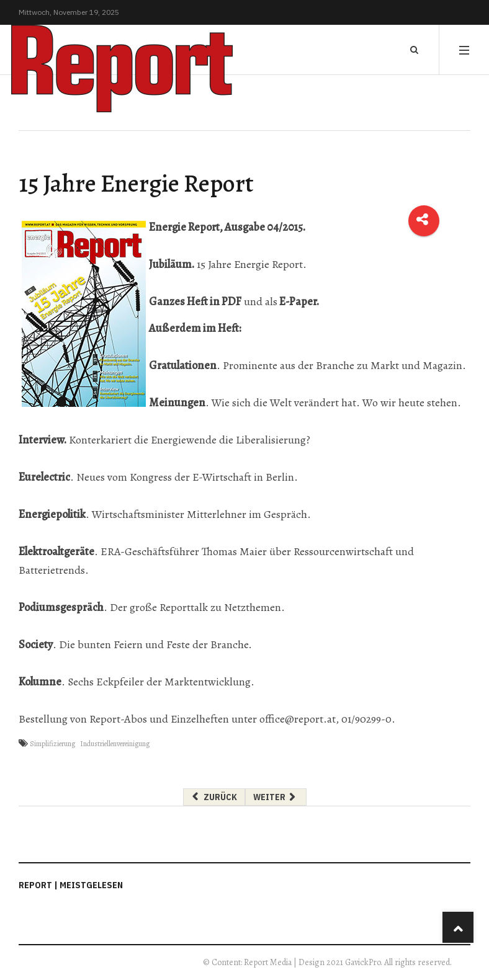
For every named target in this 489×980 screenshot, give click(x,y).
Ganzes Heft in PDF (195, 301)
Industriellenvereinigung (115, 743)
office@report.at (297, 718)
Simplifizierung (52, 743)
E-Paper (297, 301)
